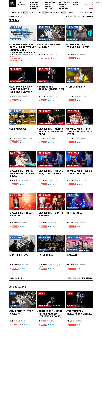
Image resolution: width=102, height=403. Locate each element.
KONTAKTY (76, 2)
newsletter (89, 4)
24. (46, 12)
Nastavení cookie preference (15, 381)
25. (48, 12)
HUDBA (48, 4)
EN (92, 2)
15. (21, 12)
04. (85, 12)
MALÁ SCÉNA (36, 6)
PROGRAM (35, 2)
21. (37, 12)
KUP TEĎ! (72, 58)
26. (51, 12)
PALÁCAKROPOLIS (21, 3)
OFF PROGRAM (50, 8)
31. (65, 12)
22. (40, 12)
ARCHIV (75, 4)
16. (24, 12)
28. (57, 12)
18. (29, 12)
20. (35, 12)
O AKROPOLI (62, 4)
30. (62, 12)
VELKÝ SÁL (35, 4)
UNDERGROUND (64, 8)
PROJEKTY (62, 6)
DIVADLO (48, 6)
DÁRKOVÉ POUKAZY (65, 2)
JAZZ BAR (35, 8)
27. (54, 12)
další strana (87, 16)
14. (19, 12)
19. (32, 12)
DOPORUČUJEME (51, 2)
